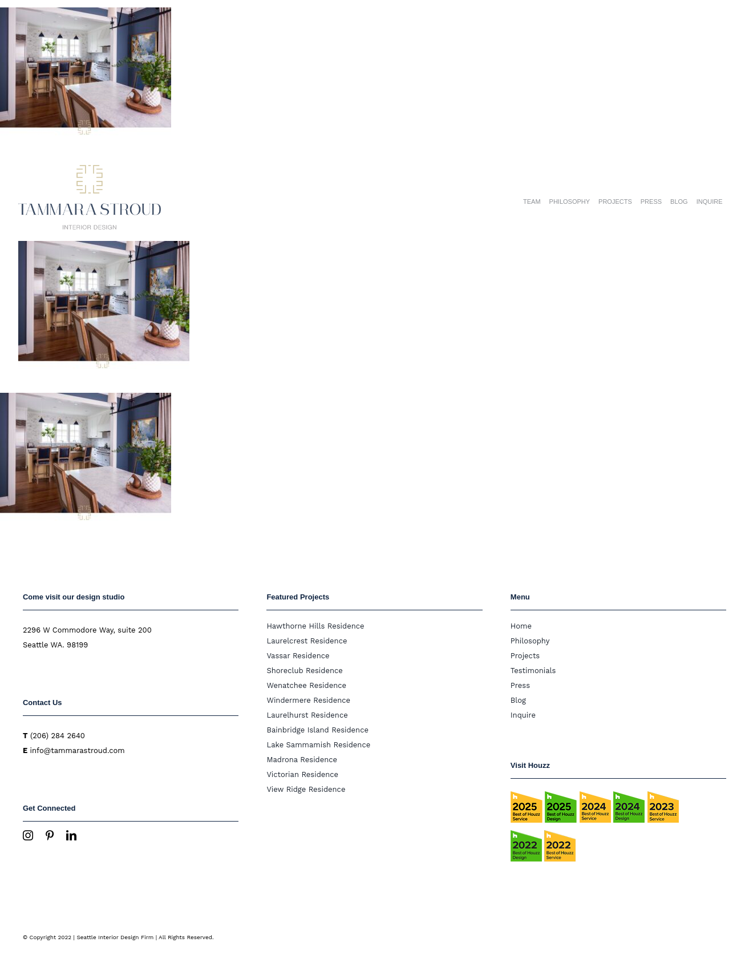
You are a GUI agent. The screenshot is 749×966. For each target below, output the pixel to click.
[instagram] (28, 835)
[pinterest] (49, 835)
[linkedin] (71, 835)
